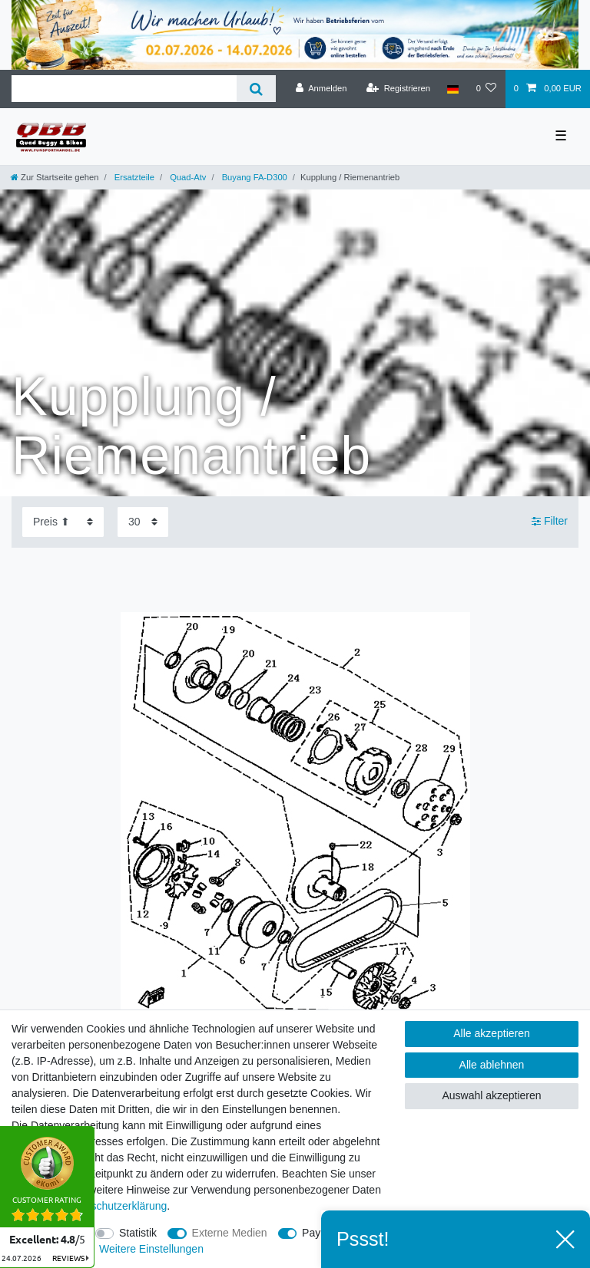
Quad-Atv (186, 177)
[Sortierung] (63, 522)
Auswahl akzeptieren (491, 1095)
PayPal (319, 1233)
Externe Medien (229, 1233)
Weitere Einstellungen (151, 1249)
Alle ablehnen (492, 1065)
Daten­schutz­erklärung (114, 1206)
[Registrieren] (398, 89)
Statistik (138, 1233)
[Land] (453, 89)
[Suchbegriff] (124, 88)
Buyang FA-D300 (253, 177)
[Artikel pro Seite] (143, 522)
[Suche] (256, 88)
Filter (550, 521)
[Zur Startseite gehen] (54, 177)
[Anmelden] (321, 89)
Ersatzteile (133, 177)
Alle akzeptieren (491, 1033)
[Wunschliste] (486, 89)
